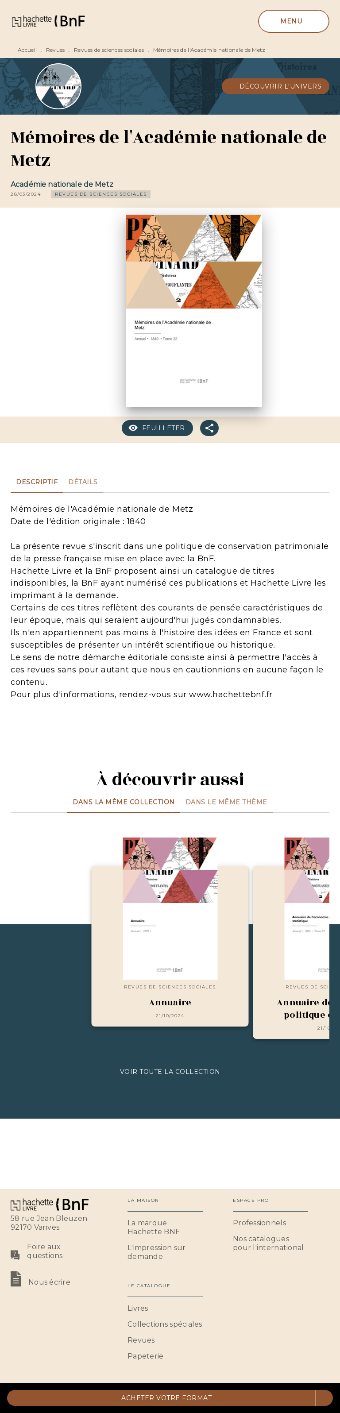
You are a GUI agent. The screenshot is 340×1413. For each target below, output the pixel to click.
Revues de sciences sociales (109, 49)
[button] (276, 86)
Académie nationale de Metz (62, 184)
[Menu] (294, 21)
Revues (55, 49)
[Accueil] (48, 21)
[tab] (37, 482)
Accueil (27, 49)
